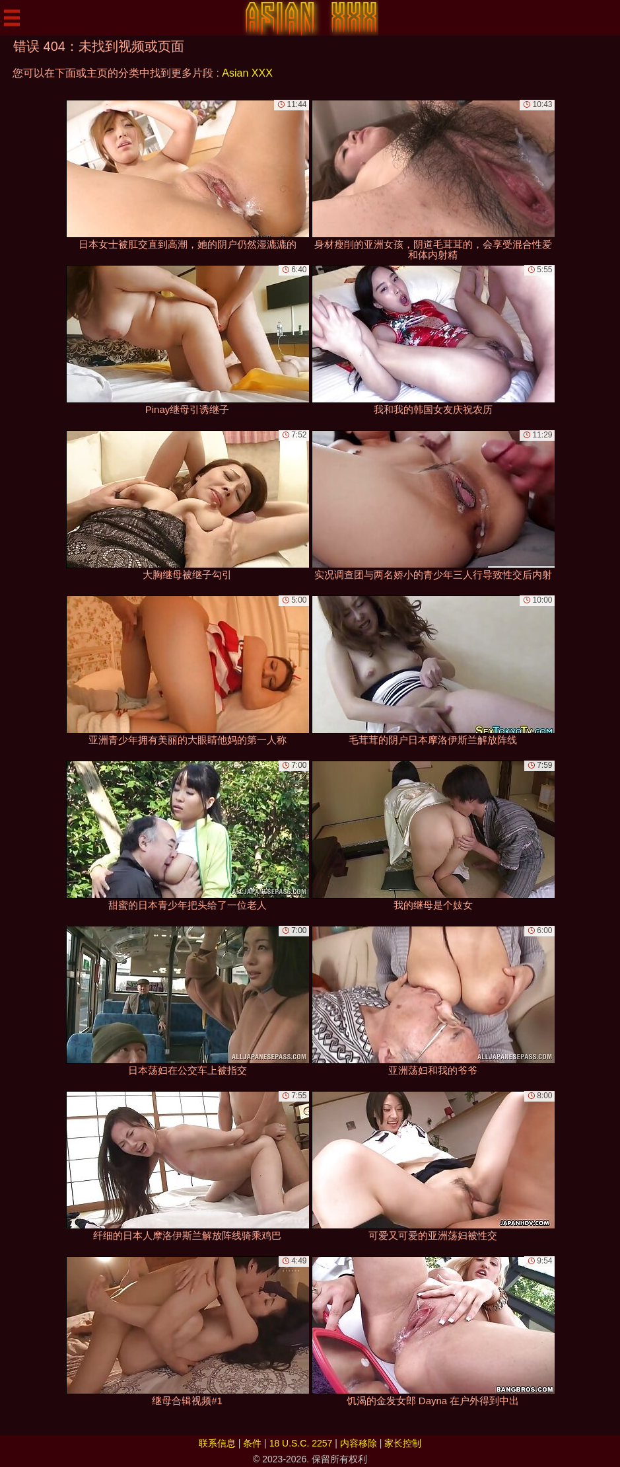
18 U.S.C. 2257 (301, 1443)
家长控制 (402, 1443)
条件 (252, 1443)
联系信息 (217, 1443)
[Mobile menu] (11, 17)
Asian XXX (247, 73)
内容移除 (358, 1443)
